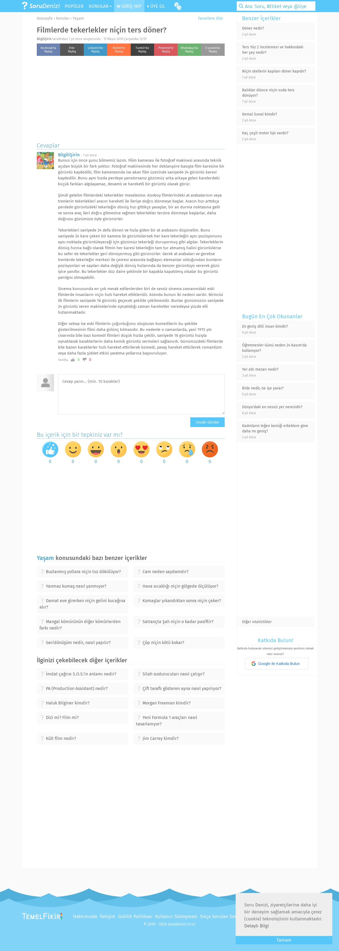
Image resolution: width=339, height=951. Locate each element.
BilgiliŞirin (44, 39)
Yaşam (78, 18)
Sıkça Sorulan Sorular (222, 916)
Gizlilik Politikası (135, 916)
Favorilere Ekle (208, 18)
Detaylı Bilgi (256, 926)
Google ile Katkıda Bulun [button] (275, 663)
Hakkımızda (85, 916)
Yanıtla (63, 360)
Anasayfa (45, 18)
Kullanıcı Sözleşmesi (176, 916)
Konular (62, 18)
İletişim (107, 916)
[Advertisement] (131, 97)
